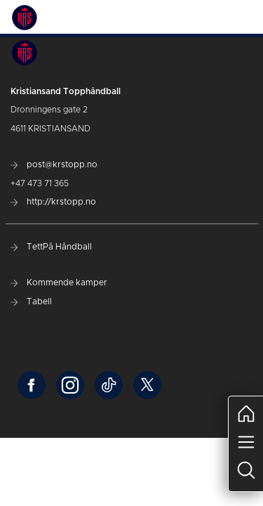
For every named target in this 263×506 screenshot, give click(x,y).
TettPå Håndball (51, 246)
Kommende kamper (59, 282)
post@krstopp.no (54, 164)
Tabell (31, 301)
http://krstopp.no (53, 201)
